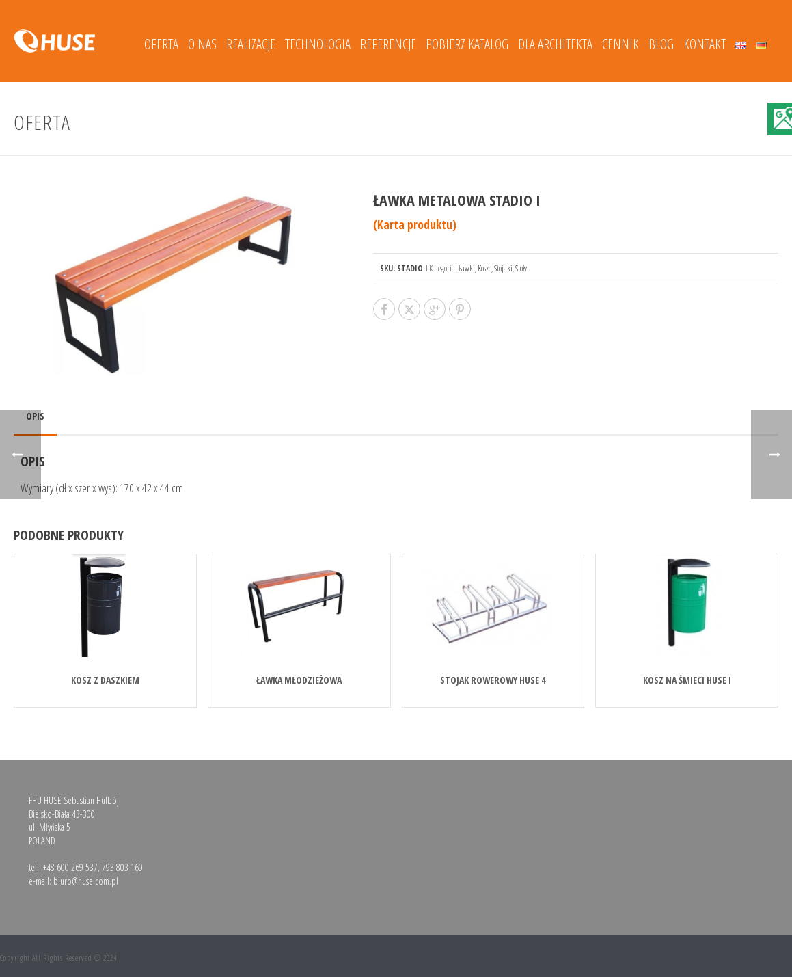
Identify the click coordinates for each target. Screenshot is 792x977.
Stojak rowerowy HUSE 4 (492, 679)
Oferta (161, 44)
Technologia (318, 44)
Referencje (388, 44)
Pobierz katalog (467, 44)
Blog (661, 44)
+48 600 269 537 (70, 867)
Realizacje (250, 44)
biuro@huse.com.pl (85, 880)
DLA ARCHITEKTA (555, 44)
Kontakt (704, 44)
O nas (202, 44)
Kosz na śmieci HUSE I (687, 679)
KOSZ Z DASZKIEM (105, 679)
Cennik (620, 44)
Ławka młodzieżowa (299, 679)
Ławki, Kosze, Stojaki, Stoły (493, 268)
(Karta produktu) (414, 224)
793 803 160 (122, 867)
